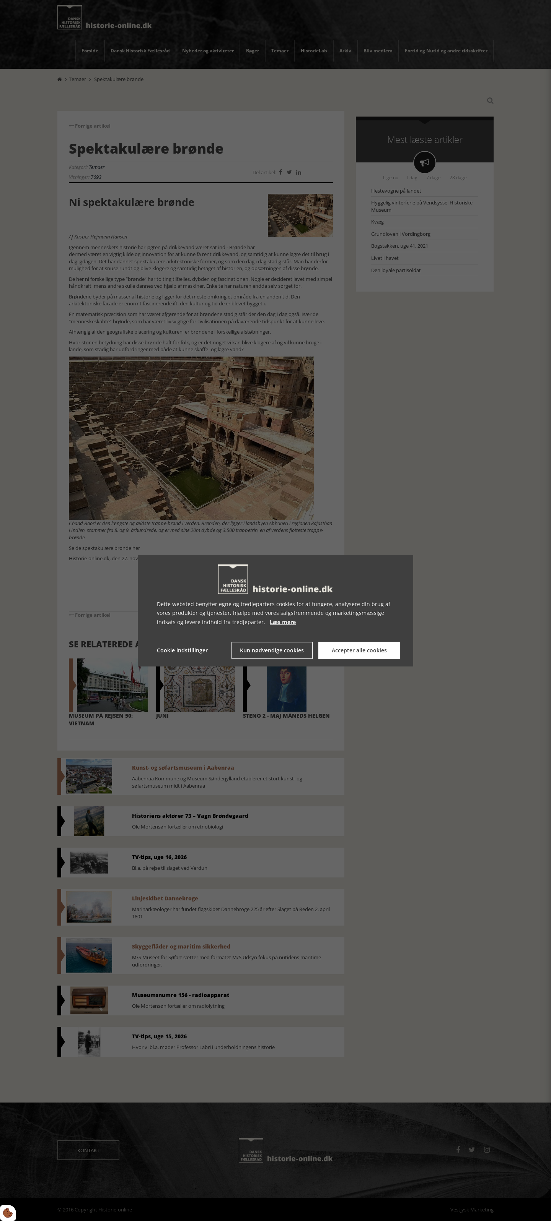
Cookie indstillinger (182, 650)
